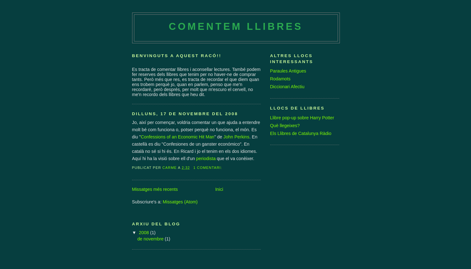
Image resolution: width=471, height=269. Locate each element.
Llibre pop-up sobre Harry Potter (302, 117)
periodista (206, 158)
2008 (144, 232)
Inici (219, 189)
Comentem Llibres (236, 26)
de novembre (151, 238)
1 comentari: (208, 167)
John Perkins (236, 136)
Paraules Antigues (288, 70)
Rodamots (280, 78)
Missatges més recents (155, 189)
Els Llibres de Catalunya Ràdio (301, 133)
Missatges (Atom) (180, 201)
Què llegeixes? (285, 125)
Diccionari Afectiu (287, 86)
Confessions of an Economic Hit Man (177, 136)
